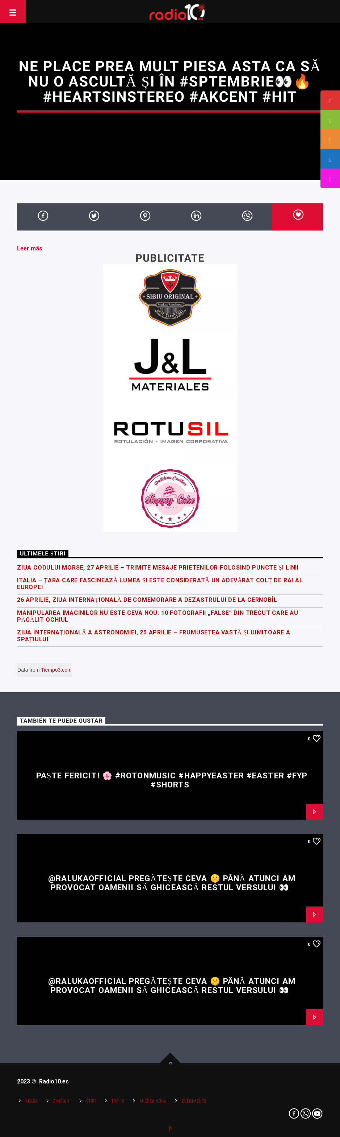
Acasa (31, 1101)
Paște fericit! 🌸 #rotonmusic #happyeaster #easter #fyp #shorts (172, 780)
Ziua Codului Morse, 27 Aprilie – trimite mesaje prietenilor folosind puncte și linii (158, 567)
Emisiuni (62, 1101)
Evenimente (194, 1101)
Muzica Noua (153, 1101)
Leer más (29, 248)
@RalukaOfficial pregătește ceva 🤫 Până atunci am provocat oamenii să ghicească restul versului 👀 (171, 883)
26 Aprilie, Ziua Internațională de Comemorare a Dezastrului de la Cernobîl (147, 599)
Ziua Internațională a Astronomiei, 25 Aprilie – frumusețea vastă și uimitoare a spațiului (153, 636)
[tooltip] (330, 100)
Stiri (91, 1101)
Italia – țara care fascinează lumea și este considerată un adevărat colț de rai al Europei (160, 584)
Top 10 (118, 1101)
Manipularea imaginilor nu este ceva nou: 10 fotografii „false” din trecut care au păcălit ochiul (157, 616)
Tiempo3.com (56, 670)
